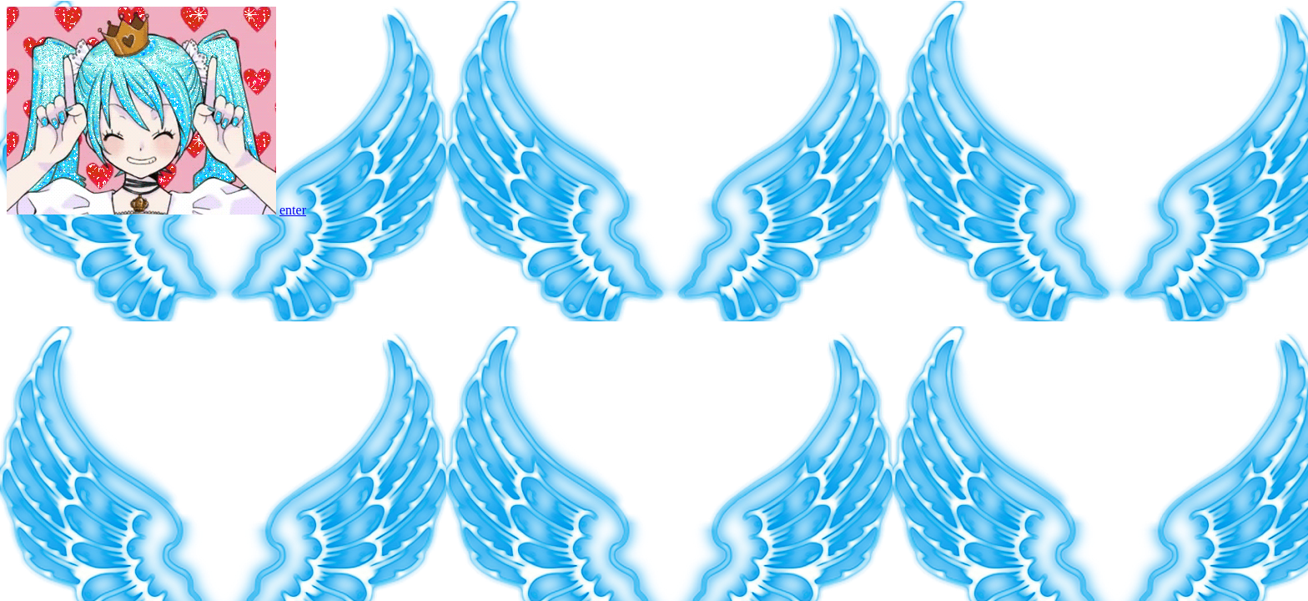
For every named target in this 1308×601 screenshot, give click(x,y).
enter (292, 210)
